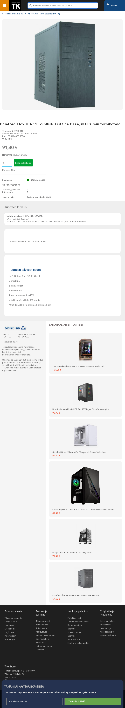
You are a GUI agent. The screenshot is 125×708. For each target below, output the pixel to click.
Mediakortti (10, 629)
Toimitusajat (41, 628)
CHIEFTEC (7, 138)
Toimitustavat (42, 625)
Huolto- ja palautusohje (78, 643)
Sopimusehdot (42, 639)
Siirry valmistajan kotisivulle (26, 336)
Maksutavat (41, 632)
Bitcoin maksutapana (46, 635)
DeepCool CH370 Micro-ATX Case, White (72, 552)
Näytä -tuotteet (7, 336)
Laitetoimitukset (107, 621)
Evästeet (40, 650)
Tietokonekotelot (12, 13)
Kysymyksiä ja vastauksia (11, 623)
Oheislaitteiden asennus (74, 634)
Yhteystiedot (10, 636)
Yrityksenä (9, 632)
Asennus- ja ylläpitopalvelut (107, 630)
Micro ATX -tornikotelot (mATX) (42, 13)
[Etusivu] (16, 9)
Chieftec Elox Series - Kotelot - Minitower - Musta (75, 595)
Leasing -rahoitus (108, 635)
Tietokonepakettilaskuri (78, 622)
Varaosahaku (74, 639)
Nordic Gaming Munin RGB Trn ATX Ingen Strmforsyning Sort (81, 409)
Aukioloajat (10, 639)
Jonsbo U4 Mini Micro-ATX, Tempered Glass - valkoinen (79, 452)
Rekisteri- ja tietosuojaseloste (44, 644)
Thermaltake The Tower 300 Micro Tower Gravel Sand (78, 366)
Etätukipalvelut (74, 618)
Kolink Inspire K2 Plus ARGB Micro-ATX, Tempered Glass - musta (83, 509)
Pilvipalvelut (105, 625)
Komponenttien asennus (75, 627)
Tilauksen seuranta (13, 618)
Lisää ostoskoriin (23, 163)
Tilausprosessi (43, 621)
